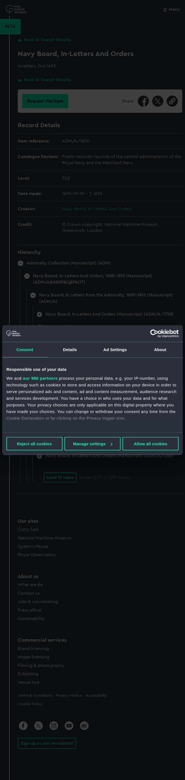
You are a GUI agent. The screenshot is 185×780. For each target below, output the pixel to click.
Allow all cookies (151, 443)
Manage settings (92, 443)
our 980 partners (40, 378)
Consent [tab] (24, 349)
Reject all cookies (34, 443)
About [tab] (160, 349)
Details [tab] (70, 349)
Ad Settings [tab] (115, 349)
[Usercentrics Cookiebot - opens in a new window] (154, 333)
